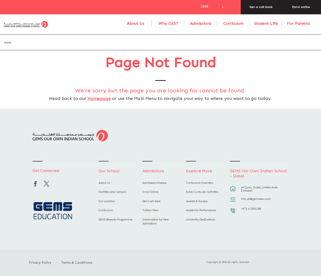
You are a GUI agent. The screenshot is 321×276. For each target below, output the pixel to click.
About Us (135, 23)
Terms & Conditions (76, 262)
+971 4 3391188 (251, 208)
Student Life (266, 23)
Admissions (200, 23)
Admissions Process (154, 183)
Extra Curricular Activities (202, 192)
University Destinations (200, 219)
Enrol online (301, 7)
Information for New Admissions (155, 222)
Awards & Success (196, 201)
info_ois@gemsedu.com (256, 199)
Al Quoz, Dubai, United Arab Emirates (259, 189)
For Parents (298, 23)
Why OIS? (168, 23)
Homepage (99, 98)
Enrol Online (150, 192)
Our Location (107, 201)
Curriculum (233, 23)
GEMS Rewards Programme (115, 219)
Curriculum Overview (199, 183)
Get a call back (260, 7)
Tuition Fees (150, 210)
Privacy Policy (40, 262)
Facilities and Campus (112, 192)
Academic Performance (201, 210)
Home (7, 42)
